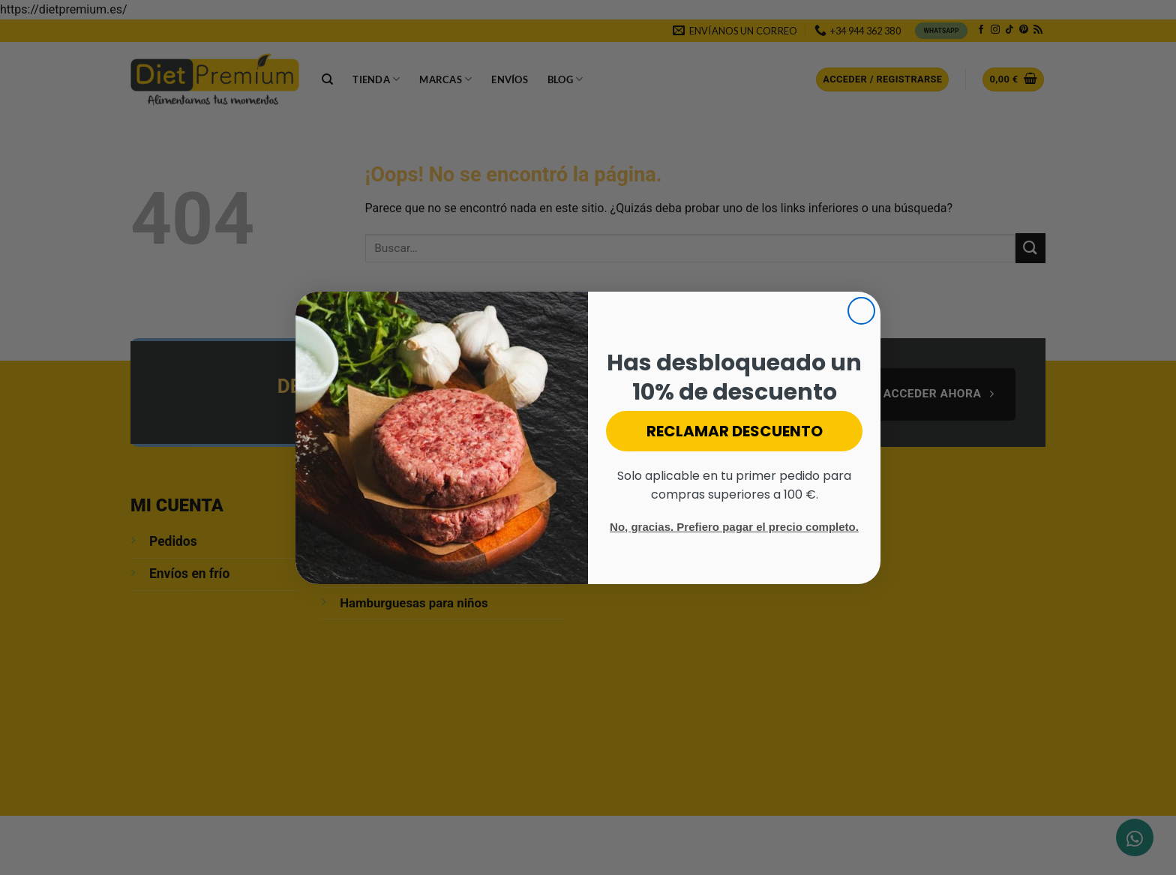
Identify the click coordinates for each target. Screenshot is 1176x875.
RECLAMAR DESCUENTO (734, 431)
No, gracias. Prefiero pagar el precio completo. (734, 526)
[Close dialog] (861, 311)
